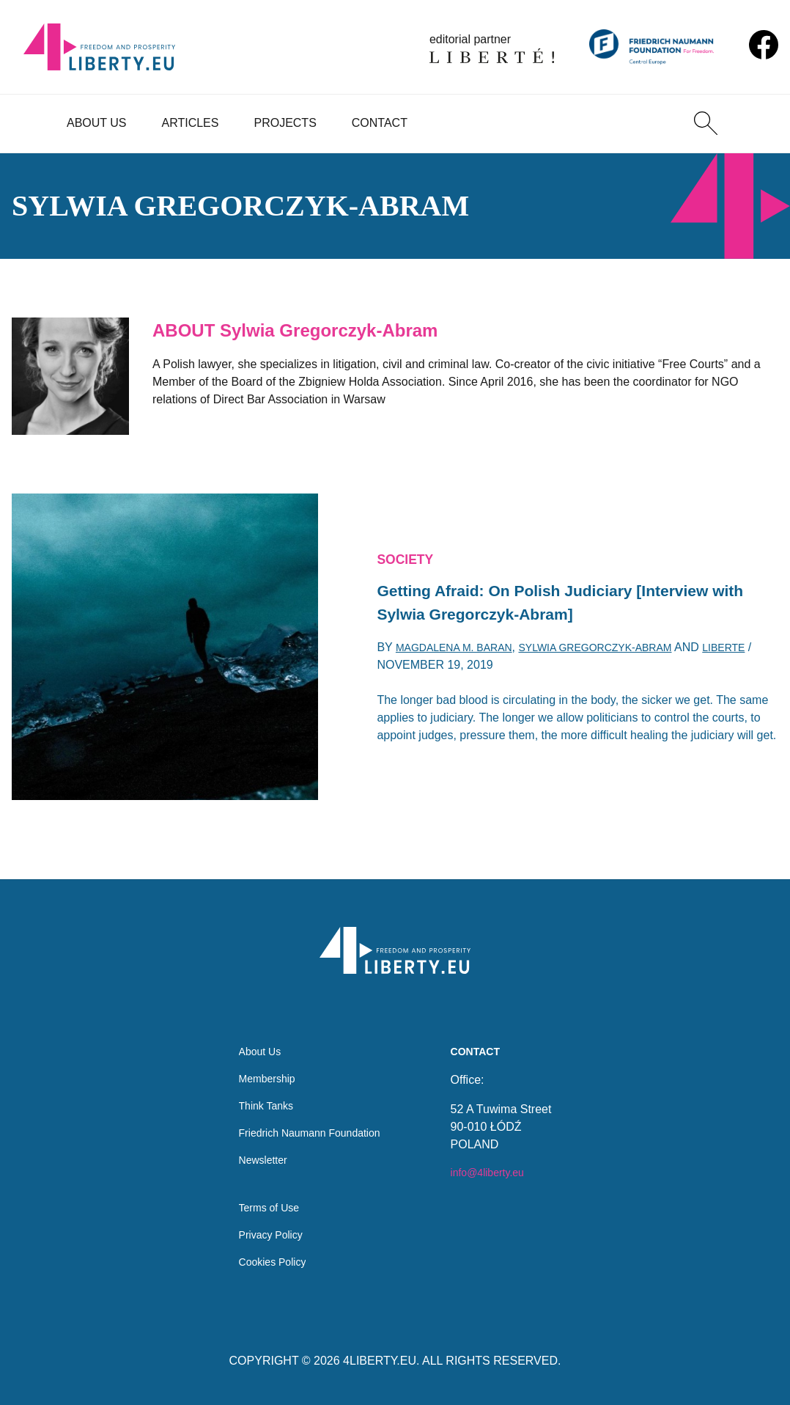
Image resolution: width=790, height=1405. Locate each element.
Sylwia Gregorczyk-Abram (622, 653)
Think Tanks (260, 1091)
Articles (190, 123)
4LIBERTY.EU (379, 1360)
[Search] (705, 123)
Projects (285, 123)
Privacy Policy (265, 1231)
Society (409, 554)
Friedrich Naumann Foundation (310, 1120)
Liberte (401, 670)
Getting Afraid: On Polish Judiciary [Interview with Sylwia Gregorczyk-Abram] (566, 603)
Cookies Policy (267, 1261)
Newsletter (256, 1149)
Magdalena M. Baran (462, 653)
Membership (261, 1061)
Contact (379, 123)
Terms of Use (263, 1202)
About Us (97, 123)
